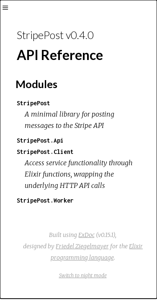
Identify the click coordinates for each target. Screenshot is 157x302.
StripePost (33, 103)
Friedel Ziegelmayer (82, 246)
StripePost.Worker (45, 200)
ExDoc (86, 235)
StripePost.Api (40, 140)
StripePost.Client (45, 151)
